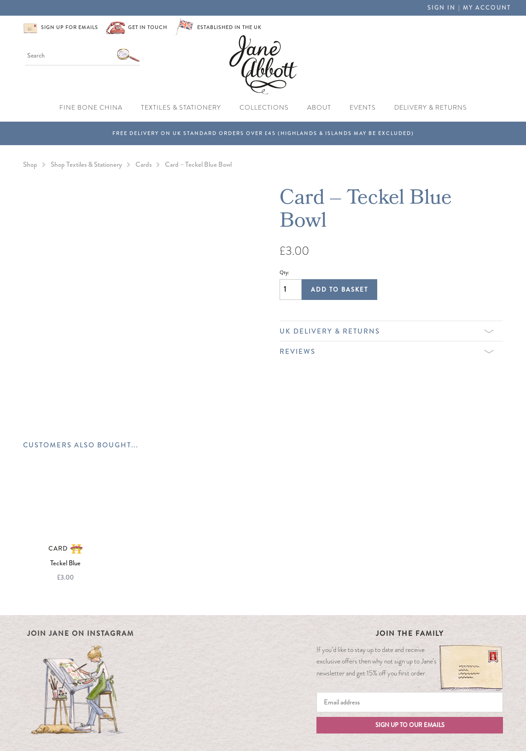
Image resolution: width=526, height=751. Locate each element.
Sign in (441, 7)
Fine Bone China (91, 107)
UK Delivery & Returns (387, 331)
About (319, 107)
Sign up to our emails (409, 725)
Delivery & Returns (430, 107)
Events (363, 107)
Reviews (387, 351)
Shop (30, 164)
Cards (143, 164)
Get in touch (147, 27)
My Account (487, 7)
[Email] (409, 702)
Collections (264, 107)
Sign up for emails (69, 27)
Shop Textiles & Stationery (86, 164)
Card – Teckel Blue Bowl (198, 164)
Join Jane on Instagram (80, 633)
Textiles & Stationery (181, 107)
